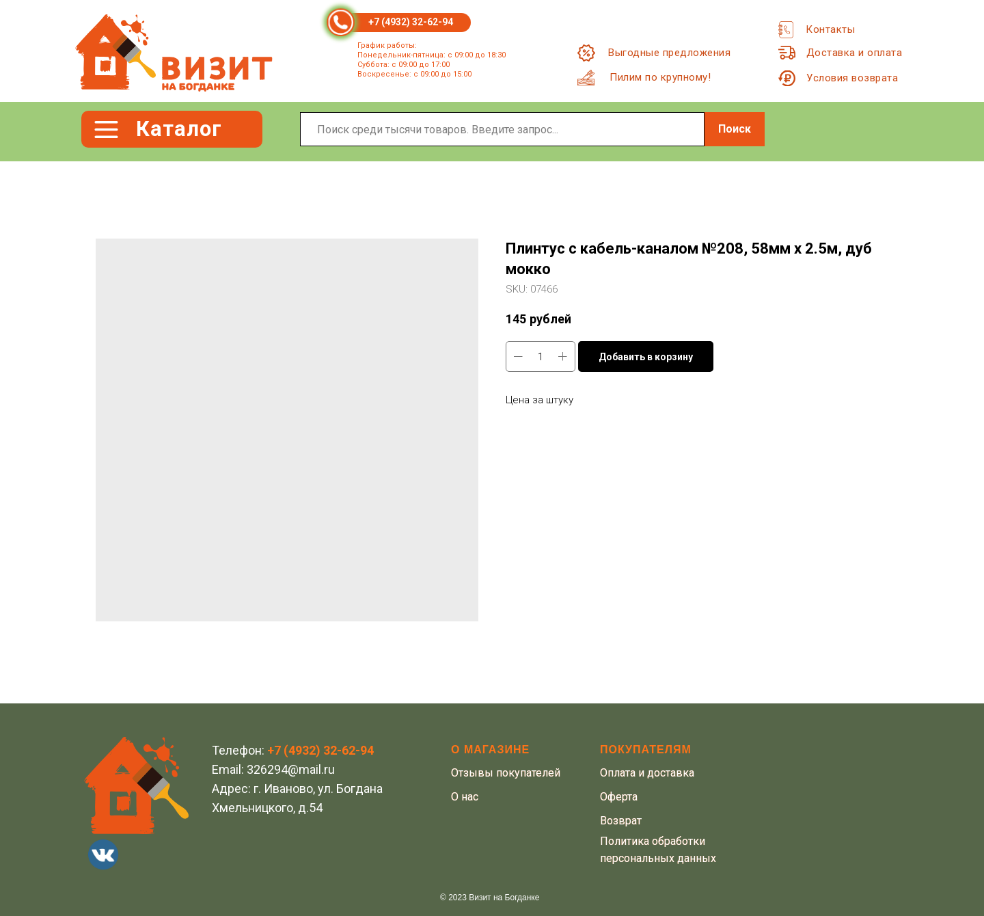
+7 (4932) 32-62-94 (410, 21)
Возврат (621, 820)
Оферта (619, 796)
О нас (464, 796)
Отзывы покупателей (505, 772)
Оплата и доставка (647, 772)
